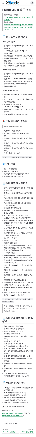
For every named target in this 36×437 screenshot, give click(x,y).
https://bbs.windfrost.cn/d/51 (12, 416)
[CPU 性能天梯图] (27, 431)
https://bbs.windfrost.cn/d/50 (12, 413)
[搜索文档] (32, 3)
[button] (3, 3)
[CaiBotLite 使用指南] (10, 431)
